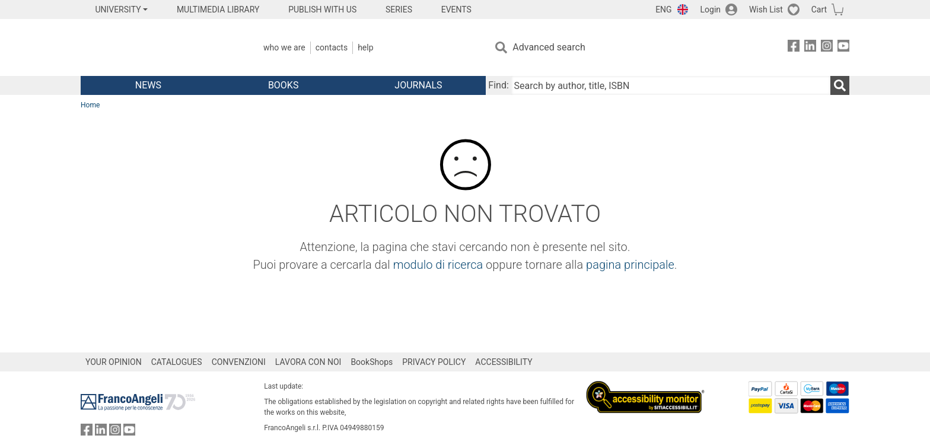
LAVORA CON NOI (308, 362)
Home (90, 105)
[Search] (839, 85)
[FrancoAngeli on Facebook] (794, 48)
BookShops (372, 362)
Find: (498, 85)
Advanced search (548, 47)
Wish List (766, 9)
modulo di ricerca (438, 265)
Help (365, 47)
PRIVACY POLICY (434, 362)
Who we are (284, 47)
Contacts (332, 47)
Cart (819, 9)
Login (710, 9)
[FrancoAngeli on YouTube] (843, 48)
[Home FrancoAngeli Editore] (159, 47)
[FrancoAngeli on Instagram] (827, 48)
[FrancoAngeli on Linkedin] (810, 48)
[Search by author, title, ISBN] (670, 85)
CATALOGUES (176, 362)
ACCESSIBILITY (503, 362)
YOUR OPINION (113, 362)
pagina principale (630, 265)
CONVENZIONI (239, 362)
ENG (663, 9)
